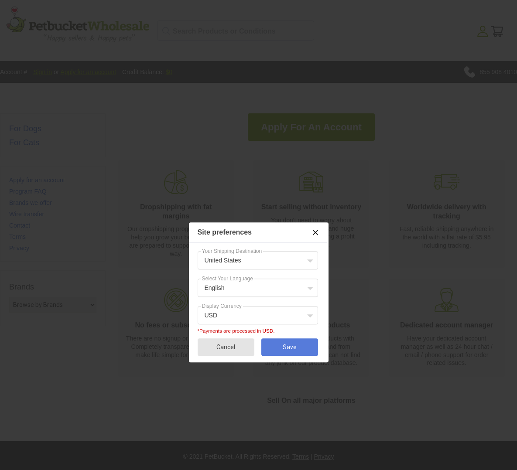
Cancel (225, 347)
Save (290, 347)
